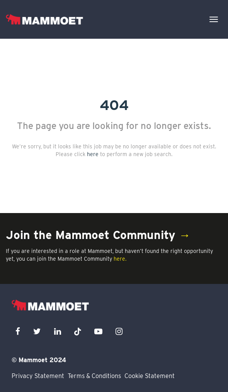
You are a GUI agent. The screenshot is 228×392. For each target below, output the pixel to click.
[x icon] (77, 331)
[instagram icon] (119, 331)
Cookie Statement (149, 376)
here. (120, 259)
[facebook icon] (18, 331)
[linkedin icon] (57, 331)
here (93, 154)
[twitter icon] (37, 331)
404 (114, 104)
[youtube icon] (98, 331)
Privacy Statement (38, 376)
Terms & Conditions (94, 376)
